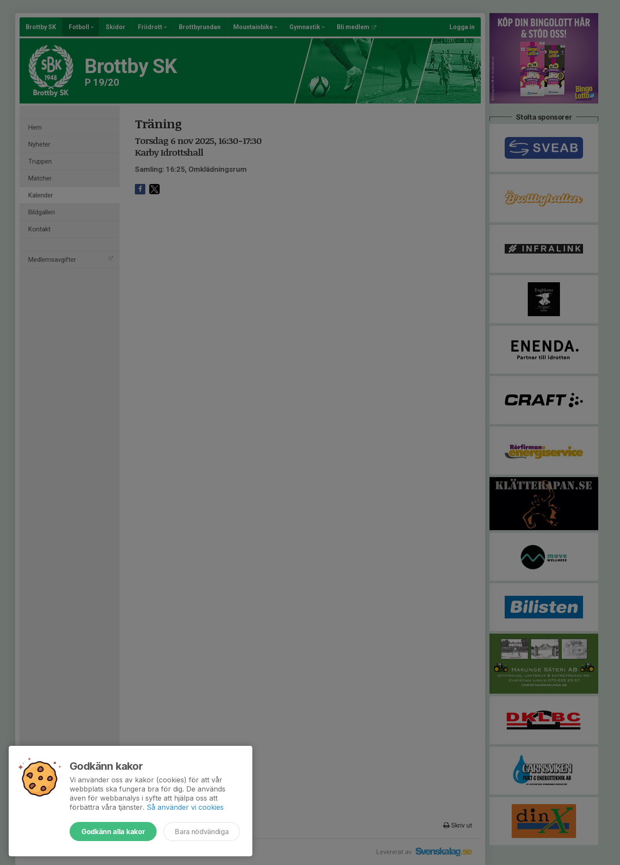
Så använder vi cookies (185, 807)
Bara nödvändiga (201, 831)
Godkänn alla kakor (113, 831)
